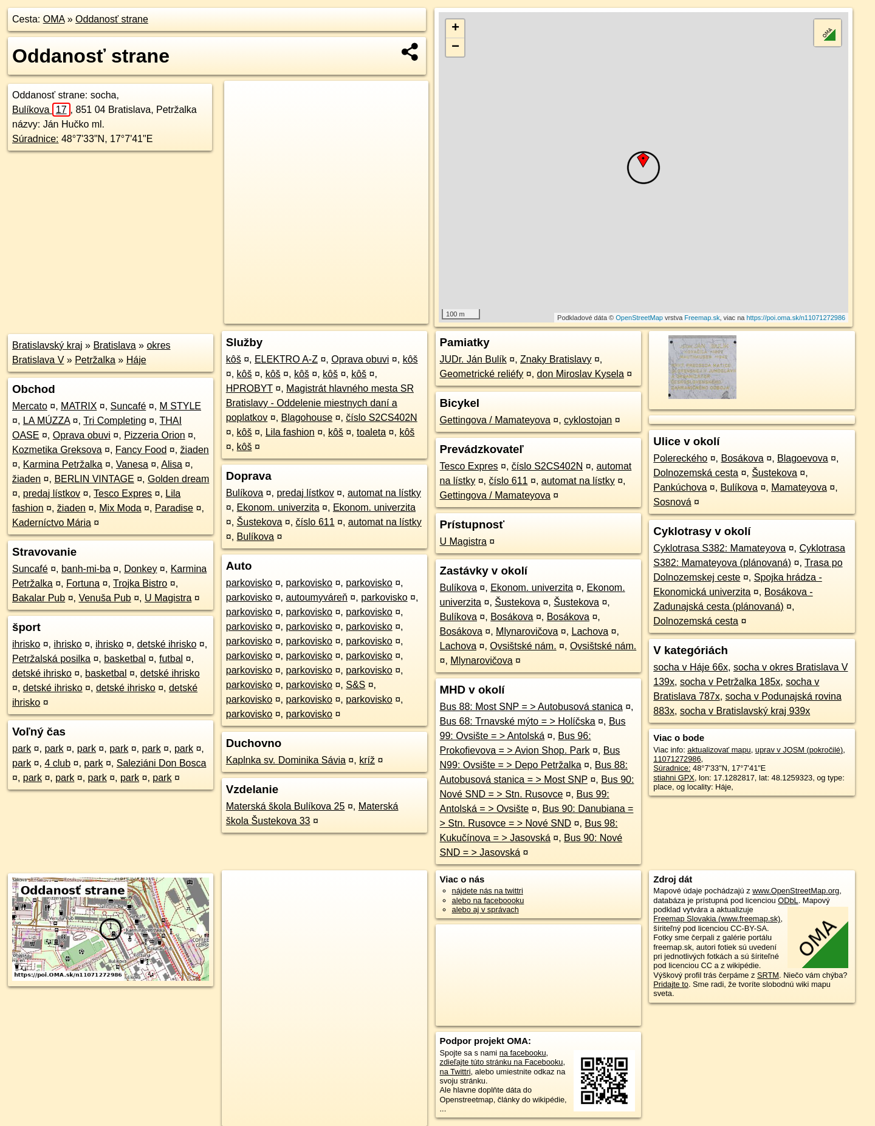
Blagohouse (307, 417)
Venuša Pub (104, 598)
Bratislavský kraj (47, 345)
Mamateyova (799, 487)
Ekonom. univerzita (278, 507)
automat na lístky (384, 493)
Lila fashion (290, 432)
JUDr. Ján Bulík (473, 359)
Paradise (174, 508)
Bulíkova (41, 110)
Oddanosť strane (111, 19)
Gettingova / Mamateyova (495, 420)
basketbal (125, 658)
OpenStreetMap (639, 317)
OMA (54, 19)
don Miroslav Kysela (580, 374)
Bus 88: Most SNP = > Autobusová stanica (531, 706)
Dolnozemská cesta (695, 473)
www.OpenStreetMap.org (795, 890)
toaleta (371, 432)
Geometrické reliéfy (482, 374)
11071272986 (677, 758)
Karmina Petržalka (63, 464)
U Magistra (168, 598)
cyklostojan (588, 420)
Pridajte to (670, 984)
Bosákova (511, 617)
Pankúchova (680, 487)
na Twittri (455, 1071)
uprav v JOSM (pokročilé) (799, 749)
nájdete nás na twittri (487, 890)
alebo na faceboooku (488, 900)
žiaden (194, 450)
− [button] (455, 47)
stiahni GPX (674, 777)
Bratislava (114, 345)
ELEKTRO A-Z (286, 359)
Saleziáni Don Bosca (162, 763)
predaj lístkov (51, 493)
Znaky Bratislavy (555, 359)
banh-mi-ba (86, 569)
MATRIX (79, 406)
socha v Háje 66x (690, 667)
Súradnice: (35, 139)
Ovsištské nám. (523, 646)
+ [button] (455, 28)
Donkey (140, 569)
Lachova (590, 631)
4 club (57, 763)
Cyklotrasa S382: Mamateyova (719, 548)
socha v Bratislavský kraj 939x (745, 711)
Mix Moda (120, 508)
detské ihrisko (166, 644)
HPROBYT (249, 388)
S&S (355, 685)
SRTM (768, 975)
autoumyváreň (317, 597)
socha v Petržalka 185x (730, 682)
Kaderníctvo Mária (51, 522)
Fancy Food (140, 450)
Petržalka (95, 360)
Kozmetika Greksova (57, 450)
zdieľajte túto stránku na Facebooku (501, 1061)
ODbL (788, 900)
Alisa (171, 464)
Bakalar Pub (38, 598)
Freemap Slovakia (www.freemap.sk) (716, 918)
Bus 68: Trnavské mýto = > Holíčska (517, 721)
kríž (367, 760)
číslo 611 (315, 522)
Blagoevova (802, 458)
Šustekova (260, 522)
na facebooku (522, 1052)
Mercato (29, 406)
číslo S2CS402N (381, 417)
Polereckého (680, 458)
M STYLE (180, 406)
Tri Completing (114, 420)
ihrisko (26, 644)
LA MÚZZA (46, 420)
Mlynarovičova (527, 631)
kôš (233, 359)
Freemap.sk (701, 317)
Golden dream (178, 479)
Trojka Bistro (140, 583)
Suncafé (128, 406)
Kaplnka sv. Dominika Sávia (286, 760)
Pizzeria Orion (154, 435)
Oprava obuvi (82, 435)
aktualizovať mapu (718, 749)
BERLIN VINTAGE (94, 479)
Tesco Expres (123, 493)
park (21, 748)
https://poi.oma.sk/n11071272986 (795, 317)
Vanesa (132, 464)
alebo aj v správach (485, 909)
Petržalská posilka (51, 658)
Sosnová (672, 502)
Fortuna (83, 583)
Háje (136, 360)
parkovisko (249, 583)
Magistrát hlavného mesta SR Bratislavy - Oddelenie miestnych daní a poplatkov (320, 403)
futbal (171, 658)
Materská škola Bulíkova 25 (285, 806)
